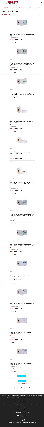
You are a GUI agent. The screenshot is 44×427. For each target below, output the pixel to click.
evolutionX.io (33, 422)
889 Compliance (5, 404)
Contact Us (22, 408)
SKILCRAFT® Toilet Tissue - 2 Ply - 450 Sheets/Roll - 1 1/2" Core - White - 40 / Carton (22, 304)
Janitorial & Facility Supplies (18, 7)
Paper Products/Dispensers (33, 7)
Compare (12, 43)
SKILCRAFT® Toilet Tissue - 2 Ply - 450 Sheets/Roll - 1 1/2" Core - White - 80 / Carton (22, 333)
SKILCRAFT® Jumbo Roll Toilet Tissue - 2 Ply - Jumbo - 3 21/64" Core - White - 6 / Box (21, 122)
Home (6, 7)
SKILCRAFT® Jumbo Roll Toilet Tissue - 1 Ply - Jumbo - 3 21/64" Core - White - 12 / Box (21, 152)
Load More (22, 376)
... (9, 7)
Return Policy (19, 404)
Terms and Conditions (29, 404)
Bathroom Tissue (18, 39)
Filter (40, 14)
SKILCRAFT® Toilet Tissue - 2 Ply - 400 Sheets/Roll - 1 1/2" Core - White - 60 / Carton (22, 275)
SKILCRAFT (12, 31)
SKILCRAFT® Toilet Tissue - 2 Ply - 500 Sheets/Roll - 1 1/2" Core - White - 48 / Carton (22, 364)
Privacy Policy (38, 404)
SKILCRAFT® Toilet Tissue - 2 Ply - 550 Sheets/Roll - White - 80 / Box (22, 35)
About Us (13, 404)
